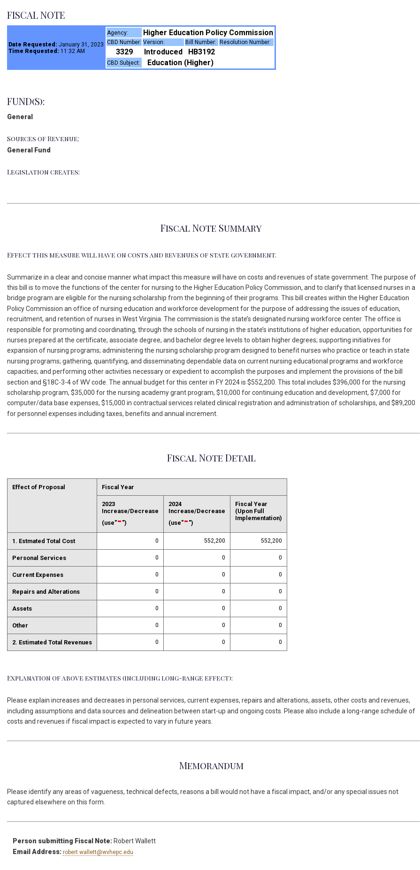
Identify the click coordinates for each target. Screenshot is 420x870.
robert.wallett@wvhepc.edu (98, 852)
